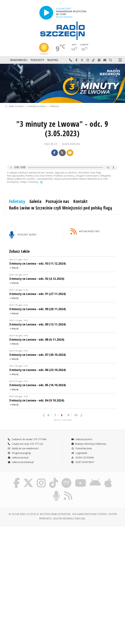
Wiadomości (18, 60)
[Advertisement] (33, 553)
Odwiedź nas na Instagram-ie (88, 60)
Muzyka (52, 60)
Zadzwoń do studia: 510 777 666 (27, 439)
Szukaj (110, 60)
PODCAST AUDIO (22, 235)
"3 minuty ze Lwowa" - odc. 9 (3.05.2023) (62, 128)
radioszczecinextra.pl (20, 462)
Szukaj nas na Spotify (99, 60)
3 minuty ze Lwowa (37, 106)
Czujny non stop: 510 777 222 (25, 443)
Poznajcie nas (57, 201)
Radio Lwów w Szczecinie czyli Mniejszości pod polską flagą (60, 208)
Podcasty (37, 60)
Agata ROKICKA (71, 144)
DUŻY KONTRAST (83, 462)
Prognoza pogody (19, 452)
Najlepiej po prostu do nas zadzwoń (71, 60)
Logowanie (79, 452)
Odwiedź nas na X (82, 60)
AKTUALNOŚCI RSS (84, 232)
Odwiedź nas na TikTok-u (93, 60)
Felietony (54, 106)
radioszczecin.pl (17, 457)
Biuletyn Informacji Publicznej (88, 443)
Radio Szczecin (14, 106)
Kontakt (80, 201)
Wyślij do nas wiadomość (105, 60)
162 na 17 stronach (62, 420)
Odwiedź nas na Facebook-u (76, 60)
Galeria (35, 201)
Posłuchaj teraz (81, 448)
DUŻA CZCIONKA (82, 457)
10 (75, 415)
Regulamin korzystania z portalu (89, 514)
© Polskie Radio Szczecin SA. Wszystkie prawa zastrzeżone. (40, 514)
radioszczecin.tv (81, 439)
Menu (120, 60)
